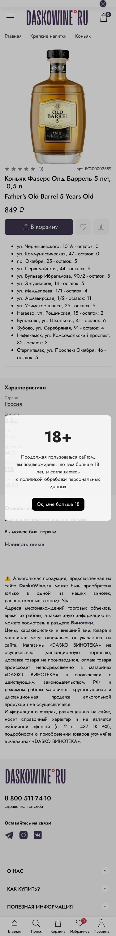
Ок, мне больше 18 (58, 504)
